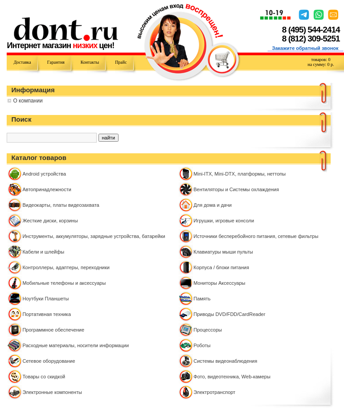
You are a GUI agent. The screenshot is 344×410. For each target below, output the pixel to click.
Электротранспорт (214, 392)
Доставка (22, 62)
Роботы (201, 345)
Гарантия (56, 62)
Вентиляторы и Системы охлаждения (236, 189)
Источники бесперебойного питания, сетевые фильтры (255, 236)
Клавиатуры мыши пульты (223, 251)
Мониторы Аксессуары (219, 283)
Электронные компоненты (52, 392)
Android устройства (44, 173)
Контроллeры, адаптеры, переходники (65, 267)
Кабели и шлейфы (43, 251)
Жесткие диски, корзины (50, 220)
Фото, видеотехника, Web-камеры (231, 376)
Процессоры (207, 329)
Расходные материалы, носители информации (75, 345)
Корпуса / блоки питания (221, 267)
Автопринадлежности (46, 189)
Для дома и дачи (212, 205)
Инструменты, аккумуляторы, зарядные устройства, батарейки (93, 236)
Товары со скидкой (43, 376)
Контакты (90, 62)
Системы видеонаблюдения (225, 361)
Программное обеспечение (53, 329)
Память (201, 298)
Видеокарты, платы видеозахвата (60, 205)
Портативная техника (46, 314)
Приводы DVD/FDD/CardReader (229, 314)
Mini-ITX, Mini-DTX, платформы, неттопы (239, 173)
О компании (27, 101)
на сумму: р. (320, 64)
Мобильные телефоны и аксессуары (64, 283)
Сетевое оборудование (48, 361)
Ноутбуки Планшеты (45, 298)
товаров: (320, 59)
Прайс (121, 62)
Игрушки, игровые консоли (223, 220)
